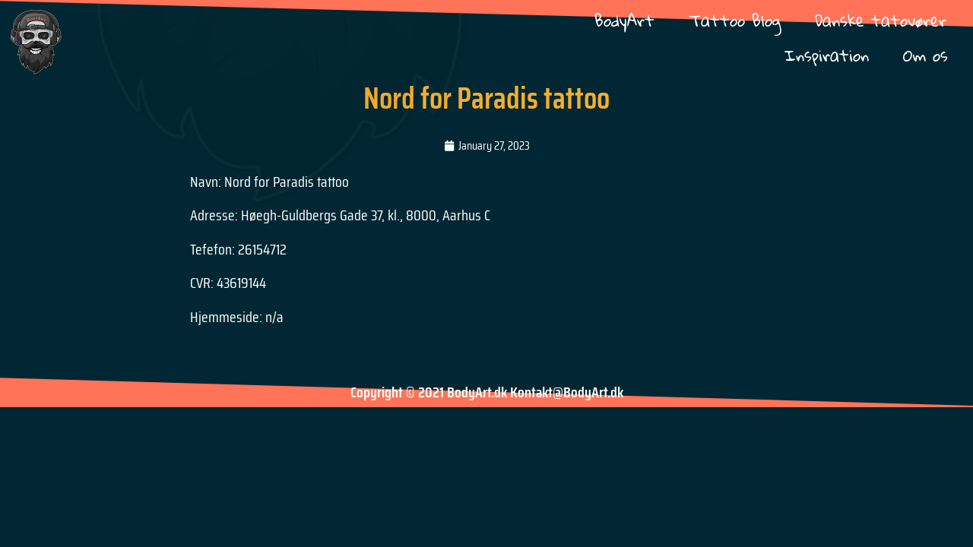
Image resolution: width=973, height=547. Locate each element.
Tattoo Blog (735, 20)
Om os (925, 55)
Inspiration (826, 55)
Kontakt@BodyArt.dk (566, 392)
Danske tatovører (880, 20)
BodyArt (624, 20)
